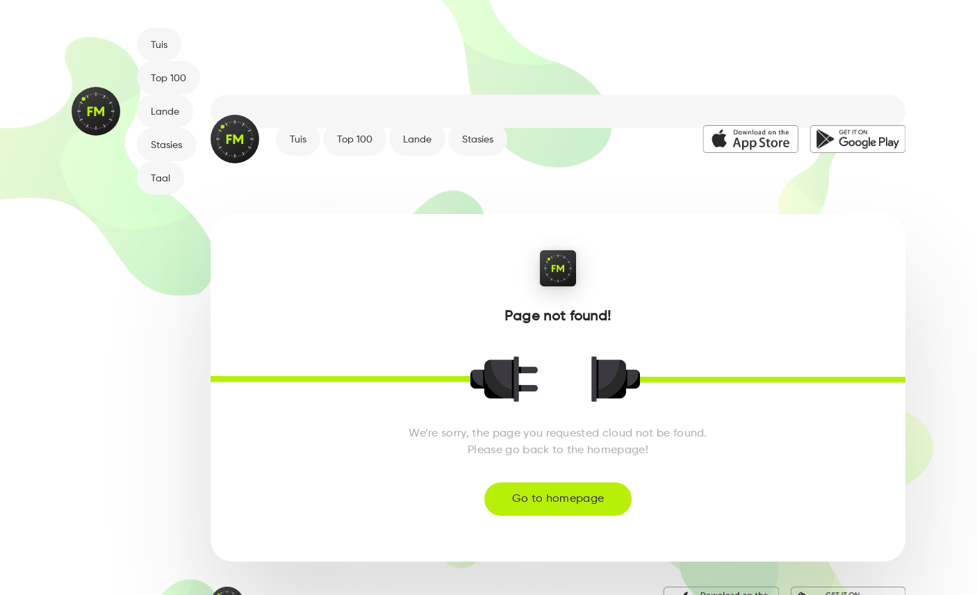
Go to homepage (558, 499)
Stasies (166, 145)
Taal (160, 179)
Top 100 (168, 78)
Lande (165, 112)
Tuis (159, 45)
